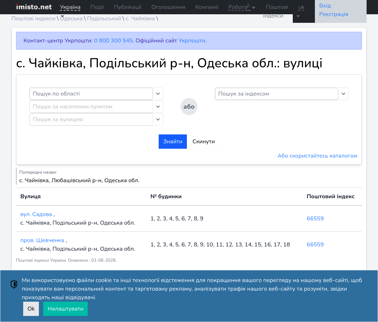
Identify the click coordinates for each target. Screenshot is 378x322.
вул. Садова (36, 214)
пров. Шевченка (43, 240)
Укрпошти (192, 41)
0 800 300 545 (113, 41)
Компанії (207, 7)
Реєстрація (333, 14)
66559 (315, 219)
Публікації (128, 7)
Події (97, 7)
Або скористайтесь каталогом (317, 156)
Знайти (172, 141)
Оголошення (168, 7)
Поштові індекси (275, 11)
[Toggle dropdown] (158, 93)
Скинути (204, 141)
